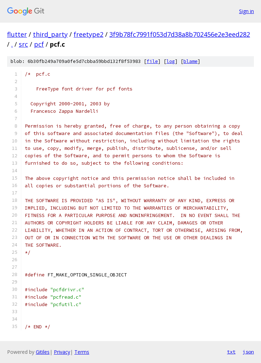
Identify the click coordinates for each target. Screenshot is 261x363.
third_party (50, 34)
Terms (81, 352)
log (170, 61)
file (152, 61)
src (23, 44)
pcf (39, 44)
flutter (17, 34)
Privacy (62, 352)
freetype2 (88, 34)
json (248, 352)
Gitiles (43, 352)
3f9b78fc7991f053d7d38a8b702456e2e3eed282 (179, 34)
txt (231, 352)
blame (190, 61)
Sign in (246, 11)
